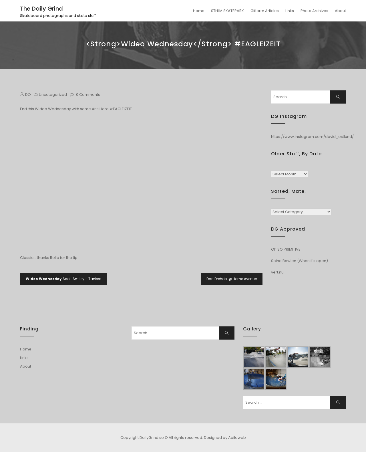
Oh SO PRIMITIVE (286, 249)
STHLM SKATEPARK (227, 10)
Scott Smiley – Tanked (64, 278)
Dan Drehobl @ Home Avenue (231, 278)
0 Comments (88, 94)
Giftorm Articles (264, 10)
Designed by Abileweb (225, 437)
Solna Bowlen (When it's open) (299, 260)
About (340, 10)
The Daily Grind (41, 9)
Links (289, 10)
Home (198, 10)
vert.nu (277, 272)
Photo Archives (314, 10)
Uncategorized (53, 94)
